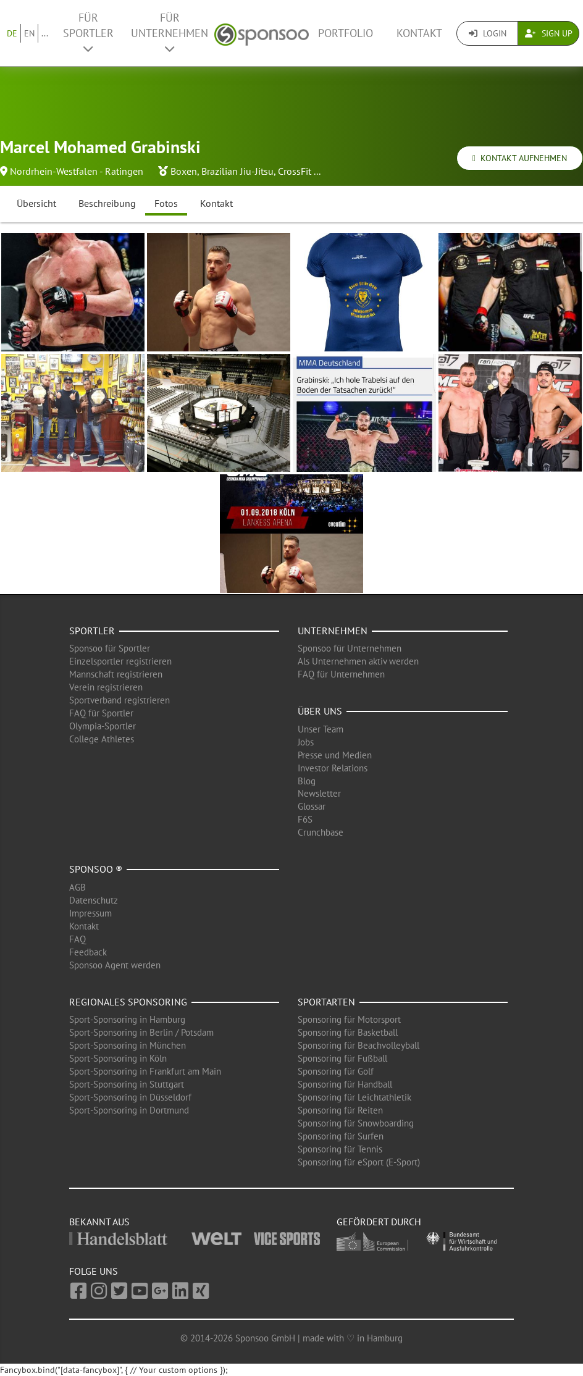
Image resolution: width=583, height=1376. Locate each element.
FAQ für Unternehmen (341, 674)
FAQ (77, 939)
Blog (307, 781)
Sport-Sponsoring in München (127, 1045)
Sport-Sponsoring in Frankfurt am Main (145, 1071)
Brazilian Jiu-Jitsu (237, 171)
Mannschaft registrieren (115, 674)
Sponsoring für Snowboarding (356, 1123)
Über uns (320, 711)
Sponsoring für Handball (345, 1084)
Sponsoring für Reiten (340, 1110)
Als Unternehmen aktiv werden (358, 661)
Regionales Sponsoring (128, 1002)
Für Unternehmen (169, 32)
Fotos (166, 203)
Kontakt (419, 33)
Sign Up (549, 33)
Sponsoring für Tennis (340, 1149)
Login (487, 33)
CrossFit (294, 171)
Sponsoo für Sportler (109, 648)
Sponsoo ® (95, 869)
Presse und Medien (335, 755)
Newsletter (319, 793)
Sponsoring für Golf (336, 1071)
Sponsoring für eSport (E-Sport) (359, 1162)
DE (12, 33)
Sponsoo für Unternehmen (349, 648)
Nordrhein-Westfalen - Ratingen (76, 171)
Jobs (306, 742)
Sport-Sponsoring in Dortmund (129, 1110)
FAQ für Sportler (101, 713)
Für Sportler (88, 32)
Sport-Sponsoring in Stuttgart (126, 1084)
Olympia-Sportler (102, 726)
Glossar (311, 806)
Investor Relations (332, 768)
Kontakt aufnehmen (519, 158)
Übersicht (36, 203)
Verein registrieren (106, 687)
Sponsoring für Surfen (341, 1136)
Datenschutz (93, 900)
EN (29, 33)
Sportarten (326, 1002)
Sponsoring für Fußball (342, 1058)
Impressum (90, 913)
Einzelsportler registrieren (120, 661)
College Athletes (101, 739)
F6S (305, 819)
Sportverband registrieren (119, 700)
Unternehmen (332, 630)
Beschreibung (107, 203)
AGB (77, 887)
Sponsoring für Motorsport (349, 1019)
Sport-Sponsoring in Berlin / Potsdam (141, 1032)
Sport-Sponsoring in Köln (118, 1058)
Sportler (92, 630)
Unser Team (320, 729)
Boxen (183, 171)
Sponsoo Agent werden (115, 965)
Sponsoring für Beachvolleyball (358, 1045)
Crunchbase (320, 832)
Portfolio (345, 33)
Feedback (88, 952)
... (44, 33)
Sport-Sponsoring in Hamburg (127, 1019)
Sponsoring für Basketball (348, 1032)
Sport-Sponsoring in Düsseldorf (130, 1097)
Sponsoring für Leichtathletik (354, 1097)
